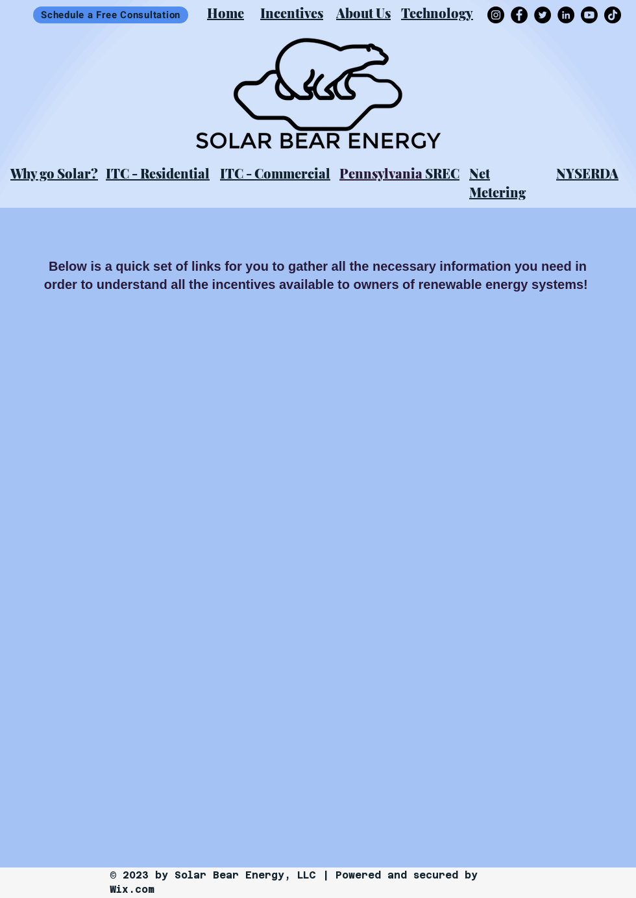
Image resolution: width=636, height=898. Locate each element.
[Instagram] (495, 14)
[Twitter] (542, 14)
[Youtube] (589, 14)
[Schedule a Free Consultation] (110, 14)
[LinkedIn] (565, 14)
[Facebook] (519, 14)
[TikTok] (612, 14)
